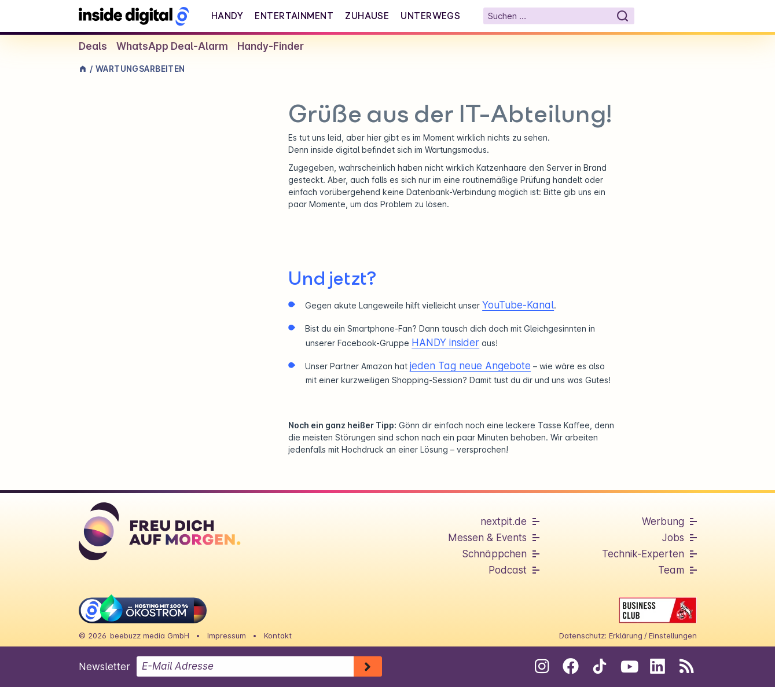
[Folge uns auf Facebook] (571, 666)
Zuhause (367, 15)
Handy (227, 15)
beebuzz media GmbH (149, 635)
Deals (93, 46)
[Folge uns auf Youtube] (629, 666)
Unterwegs (430, 15)
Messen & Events (487, 537)
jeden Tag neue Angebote (470, 366)
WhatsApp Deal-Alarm (172, 46)
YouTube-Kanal (518, 305)
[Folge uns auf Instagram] (542, 666)
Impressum (226, 635)
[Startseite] (134, 16)
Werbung (663, 521)
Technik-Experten (643, 554)
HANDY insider (445, 342)
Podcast (507, 570)
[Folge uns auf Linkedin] (658, 666)
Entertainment (294, 15)
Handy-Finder (270, 46)
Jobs (673, 537)
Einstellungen (673, 635)
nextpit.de (503, 521)
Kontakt (278, 635)
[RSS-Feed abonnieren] (687, 666)
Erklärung (625, 635)
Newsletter (104, 667)
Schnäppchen (494, 554)
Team (671, 570)
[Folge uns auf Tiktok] (600, 668)
